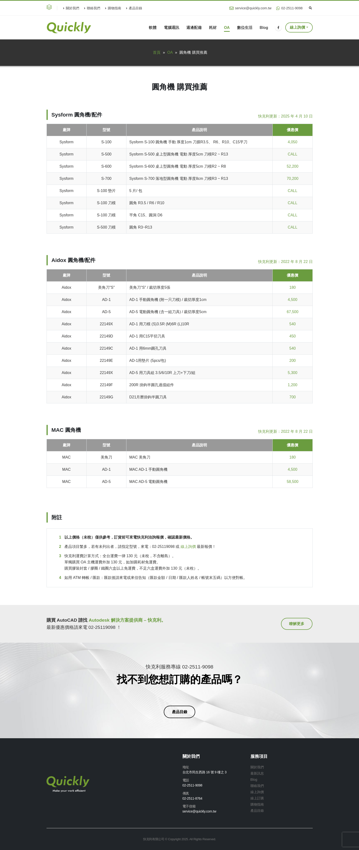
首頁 (157, 52)
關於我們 (71, 8)
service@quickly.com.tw (250, 8)
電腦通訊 (171, 28)
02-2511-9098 (289, 8)
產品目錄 (134, 8)
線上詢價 (297, 27)
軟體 (152, 28)
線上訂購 (257, 798)
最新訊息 (257, 773)
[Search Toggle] (310, 8)
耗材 (213, 28)
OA (227, 28)
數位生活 (244, 28)
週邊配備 (194, 28)
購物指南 (113, 8)
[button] (50, 8)
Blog (264, 28)
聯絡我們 (92, 8)
